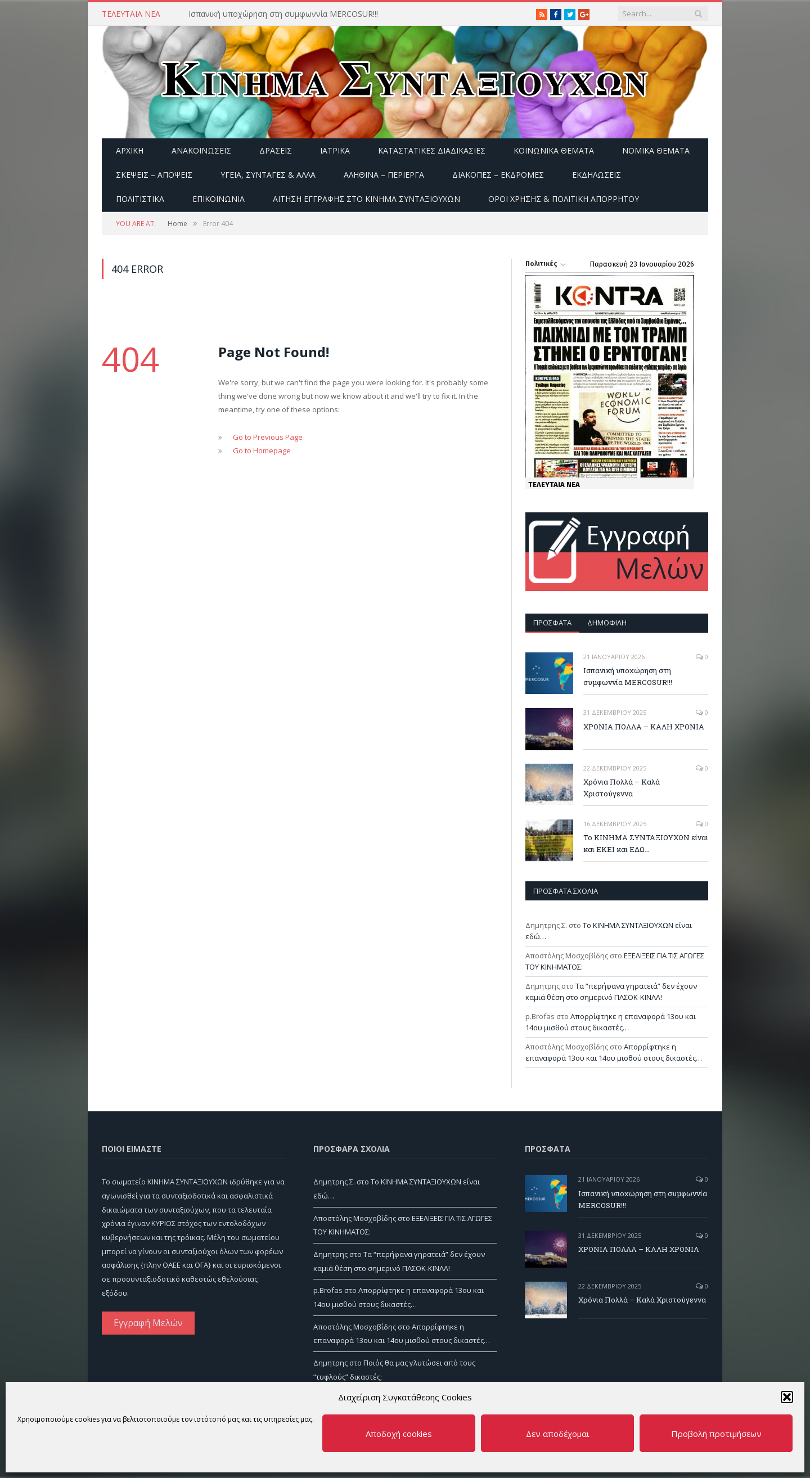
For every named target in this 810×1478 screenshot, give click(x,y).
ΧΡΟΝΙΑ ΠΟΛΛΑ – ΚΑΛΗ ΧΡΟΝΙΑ (643, 727)
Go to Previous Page (268, 437)
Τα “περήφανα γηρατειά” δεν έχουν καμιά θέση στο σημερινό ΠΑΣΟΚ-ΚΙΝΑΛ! (611, 991)
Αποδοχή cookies (399, 1433)
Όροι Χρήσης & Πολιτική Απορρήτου (563, 198)
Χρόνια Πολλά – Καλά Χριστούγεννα (621, 788)
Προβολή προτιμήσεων (716, 1433)
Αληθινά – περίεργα (384, 174)
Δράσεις (275, 150)
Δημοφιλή (607, 623)
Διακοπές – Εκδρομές (498, 174)
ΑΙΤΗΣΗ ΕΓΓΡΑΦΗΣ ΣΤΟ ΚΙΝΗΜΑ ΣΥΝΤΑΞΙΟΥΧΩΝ (366, 198)
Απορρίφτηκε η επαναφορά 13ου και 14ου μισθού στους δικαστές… (610, 1022)
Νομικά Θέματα (656, 150)
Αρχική (129, 150)
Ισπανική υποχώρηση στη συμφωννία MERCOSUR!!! (283, 14)
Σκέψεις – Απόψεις (154, 174)
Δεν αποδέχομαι (558, 1433)
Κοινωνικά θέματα (554, 150)
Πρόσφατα (552, 623)
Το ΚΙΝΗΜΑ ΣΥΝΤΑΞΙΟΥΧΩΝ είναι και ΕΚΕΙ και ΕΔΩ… (645, 843)
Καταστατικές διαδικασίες (431, 150)
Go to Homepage (262, 450)
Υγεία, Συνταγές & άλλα (268, 174)
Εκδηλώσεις (596, 174)
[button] (787, 1397)
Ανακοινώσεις (201, 150)
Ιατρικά (335, 150)
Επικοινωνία (218, 198)
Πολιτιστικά (140, 198)
